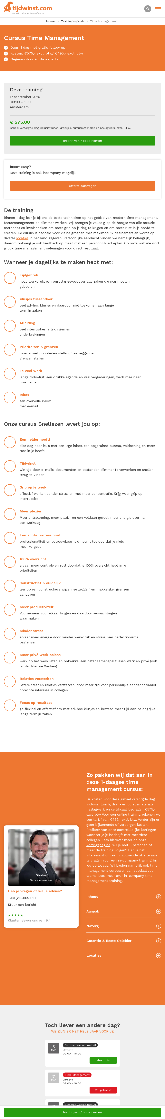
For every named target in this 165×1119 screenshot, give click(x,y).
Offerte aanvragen (82, 186)
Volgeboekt (103, 1090)
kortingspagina (98, 845)
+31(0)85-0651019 (22, 898)
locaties (22, 238)
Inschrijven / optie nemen (82, 141)
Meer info (103, 1060)
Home (50, 21)
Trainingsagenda (73, 21)
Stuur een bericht (22, 905)
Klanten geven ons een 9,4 (29, 920)
